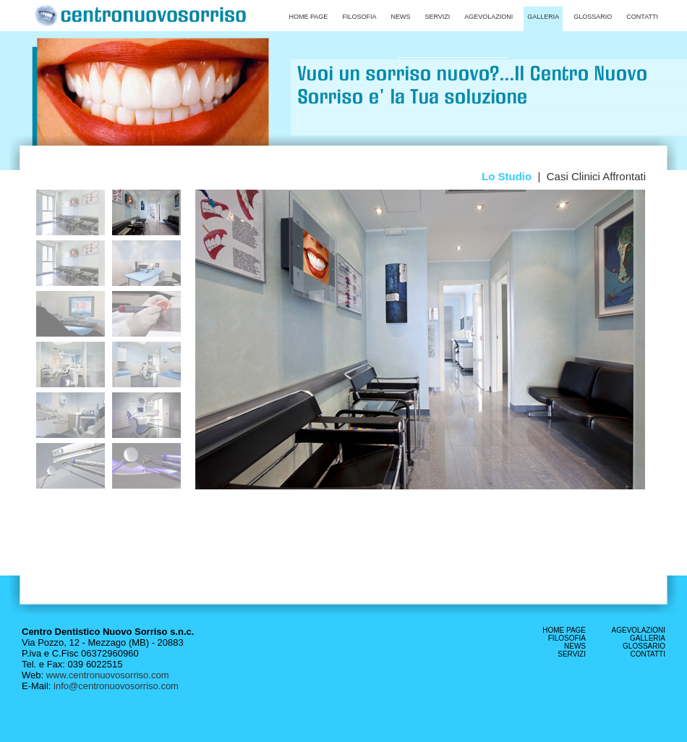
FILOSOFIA (567, 638)
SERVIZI (572, 654)
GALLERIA (647, 638)
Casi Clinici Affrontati (596, 176)
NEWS (575, 646)
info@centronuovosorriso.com (116, 685)
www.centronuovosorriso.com (105, 675)
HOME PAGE (564, 630)
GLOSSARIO (644, 646)
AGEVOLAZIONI (638, 630)
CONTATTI (647, 654)
